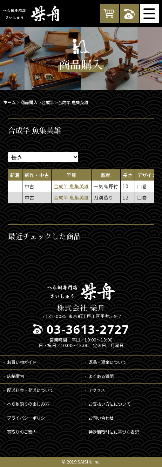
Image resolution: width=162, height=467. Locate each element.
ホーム (9, 102)
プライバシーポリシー (28, 418)
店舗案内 (15, 376)
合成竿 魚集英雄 (71, 186)
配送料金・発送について (30, 390)
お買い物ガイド (21, 362)
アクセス (96, 390)
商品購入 (29, 102)
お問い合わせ (101, 418)
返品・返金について (107, 362)
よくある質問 (101, 376)
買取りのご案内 (21, 432)
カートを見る (109, 13)
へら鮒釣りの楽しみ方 (28, 404)
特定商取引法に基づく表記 (113, 432)
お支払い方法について (109, 404)
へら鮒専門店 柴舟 (31, 13)
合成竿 (47, 102)
